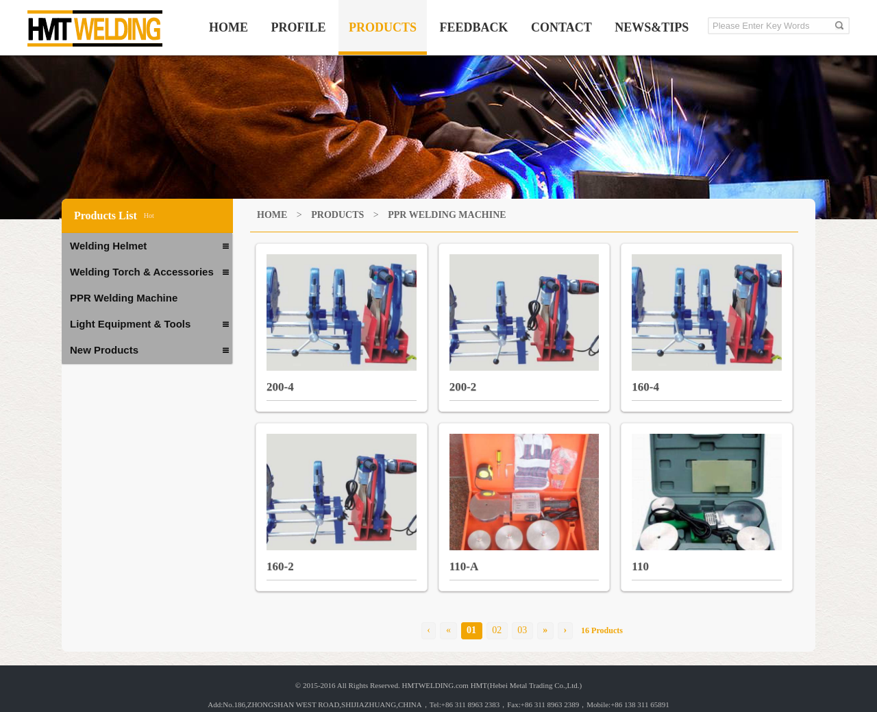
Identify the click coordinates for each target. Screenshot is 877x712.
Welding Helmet (149, 247)
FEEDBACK (474, 27)
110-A (464, 566)
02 (497, 630)
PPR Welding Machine (123, 298)
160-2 (280, 566)
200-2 (463, 386)
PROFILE (298, 27)
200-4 (280, 386)
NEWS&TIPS (652, 27)
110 (640, 566)
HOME (228, 27)
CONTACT (561, 27)
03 (522, 630)
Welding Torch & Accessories (149, 273)
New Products (149, 351)
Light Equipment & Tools (149, 325)
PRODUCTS (383, 27)
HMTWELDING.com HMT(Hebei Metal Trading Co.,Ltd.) (492, 685)
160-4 (645, 386)
